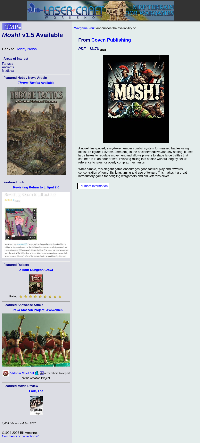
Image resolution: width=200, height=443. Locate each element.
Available (36, 82)
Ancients (8, 67)
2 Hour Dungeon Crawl (36, 270)
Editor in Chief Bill (22, 373)
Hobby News (26, 49)
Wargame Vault (84, 28)
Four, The (36, 391)
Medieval (8, 70)
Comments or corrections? (20, 436)
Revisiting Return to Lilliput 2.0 (36, 187)
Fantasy (7, 63)
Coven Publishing (111, 40)
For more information (93, 186)
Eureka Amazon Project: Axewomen (36, 310)
